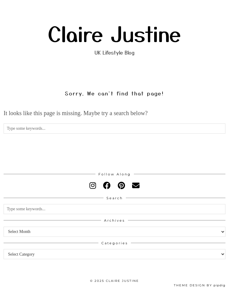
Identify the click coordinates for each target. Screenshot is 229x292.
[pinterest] (121, 186)
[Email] (136, 186)
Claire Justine (114, 33)
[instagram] (92, 186)
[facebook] (107, 186)
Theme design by (199, 285)
